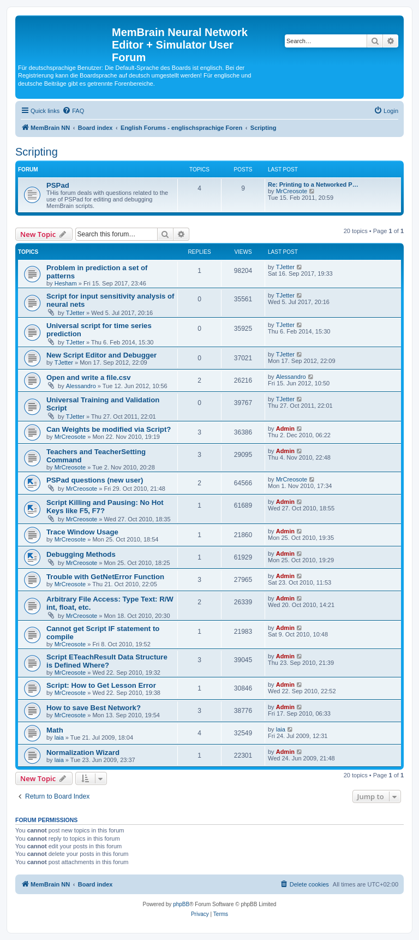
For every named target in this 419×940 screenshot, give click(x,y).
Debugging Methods (81, 554)
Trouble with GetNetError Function (105, 577)
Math (54, 730)
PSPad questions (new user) (94, 480)
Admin (285, 428)
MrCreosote (291, 191)
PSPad (57, 185)
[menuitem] (73, 110)
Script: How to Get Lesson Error (101, 685)
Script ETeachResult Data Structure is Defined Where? (106, 661)
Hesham (66, 283)
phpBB (181, 904)
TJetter (285, 267)
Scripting (36, 152)
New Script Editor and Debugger (101, 355)
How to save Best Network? (93, 708)
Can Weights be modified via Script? (108, 429)
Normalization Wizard (82, 752)
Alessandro (81, 386)
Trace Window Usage (82, 532)
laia (59, 737)
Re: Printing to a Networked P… (313, 184)
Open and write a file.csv (88, 377)
